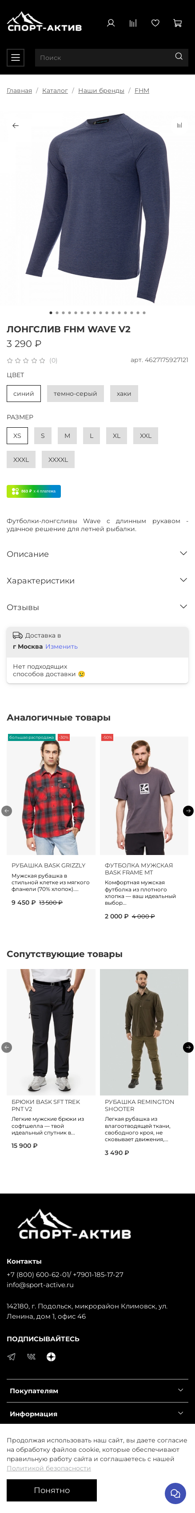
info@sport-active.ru (40, 1285)
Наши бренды (101, 91)
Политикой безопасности (49, 1468)
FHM (142, 91)
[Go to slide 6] (82, 312)
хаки (124, 394)
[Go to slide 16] (144, 312)
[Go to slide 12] (119, 312)
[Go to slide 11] (113, 312)
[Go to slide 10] (107, 312)
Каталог (55, 91)
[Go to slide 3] (63, 312)
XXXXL (58, 460)
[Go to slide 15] (138, 312)
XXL (145, 436)
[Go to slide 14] (132, 312)
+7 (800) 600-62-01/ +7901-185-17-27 (65, 1274)
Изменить (61, 646)
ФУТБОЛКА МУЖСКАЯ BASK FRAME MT (139, 869)
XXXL (21, 460)
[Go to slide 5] (76, 312)
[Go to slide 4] (69, 312)
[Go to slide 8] (94, 312)
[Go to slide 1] (51, 312)
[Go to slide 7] (88, 312)
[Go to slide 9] (100, 312)
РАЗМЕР (20, 417)
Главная (19, 91)
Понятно (52, 1490)
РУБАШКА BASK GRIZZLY (48, 865)
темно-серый (75, 394)
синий (23, 394)
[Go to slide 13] (125, 312)
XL (116, 436)
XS (17, 436)
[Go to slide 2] (57, 312)
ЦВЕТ (15, 375)
